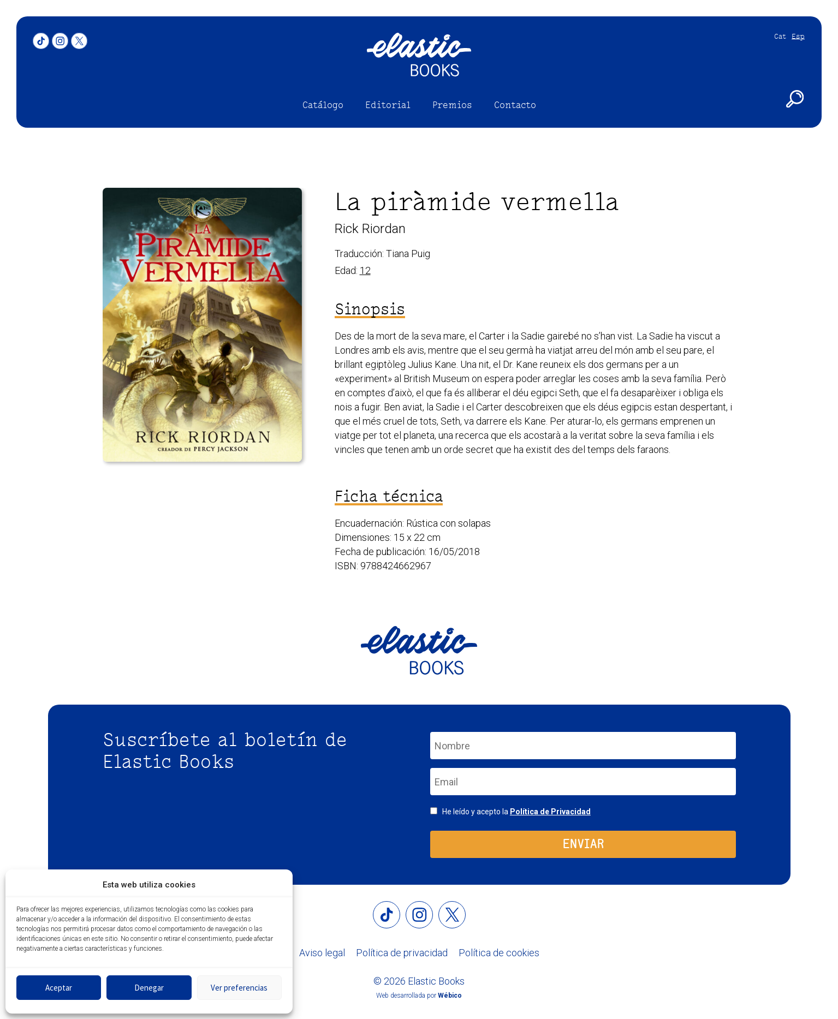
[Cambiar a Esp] (795, 36)
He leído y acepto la (516, 811)
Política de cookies (499, 952)
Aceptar (58, 987)
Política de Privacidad (550, 811)
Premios (452, 105)
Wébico (450, 995)
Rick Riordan (370, 228)
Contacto (515, 105)
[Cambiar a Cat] (777, 36)
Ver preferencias (239, 987)
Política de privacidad (402, 952)
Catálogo (322, 105)
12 (365, 270)
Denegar (149, 987)
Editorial (388, 105)
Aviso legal (322, 952)
